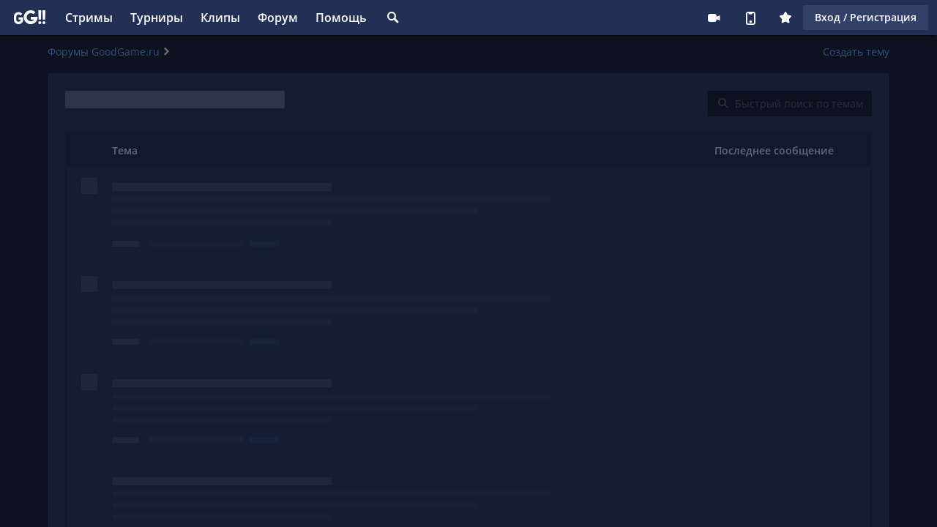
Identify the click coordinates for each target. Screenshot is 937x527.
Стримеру (714, 18)
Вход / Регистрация (866, 17)
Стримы (89, 18)
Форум (278, 18)
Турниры (156, 18)
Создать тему (856, 52)
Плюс (785, 17)
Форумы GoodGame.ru (104, 52)
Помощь (341, 18)
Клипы (220, 18)
